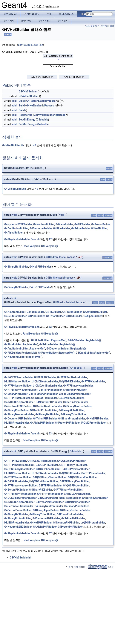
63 (50, 433)
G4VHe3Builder (28, 91)
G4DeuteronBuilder (41, 228)
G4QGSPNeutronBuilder (76, 469)
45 (34, 145)
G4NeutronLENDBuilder (18, 406)
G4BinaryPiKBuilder (15, 393)
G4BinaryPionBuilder (16, 410)
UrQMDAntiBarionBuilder (47, 385)
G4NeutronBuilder (43, 224)
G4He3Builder (99, 228)
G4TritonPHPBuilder (45, 418)
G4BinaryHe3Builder (16, 266)
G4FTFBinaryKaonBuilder (78, 385)
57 (50, 533)
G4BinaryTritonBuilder (74, 414)
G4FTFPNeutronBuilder (18, 385)
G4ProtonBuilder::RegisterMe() (56, 352)
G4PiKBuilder (82, 224)
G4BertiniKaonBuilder (71, 397)
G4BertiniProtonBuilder (43, 410)
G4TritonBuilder (80, 228)
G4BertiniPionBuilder (75, 402)
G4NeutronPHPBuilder (49, 402)
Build (22, 100)
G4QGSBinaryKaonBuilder (19, 469)
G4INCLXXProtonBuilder (18, 377)
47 (50, 239)
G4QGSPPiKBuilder (47, 464)
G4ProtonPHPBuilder (67, 422)
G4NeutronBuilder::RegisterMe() (23, 356)
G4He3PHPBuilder (40, 266)
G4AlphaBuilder (13, 232)
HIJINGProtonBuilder (16, 422)
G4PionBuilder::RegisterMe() (21, 344)
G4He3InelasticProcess (40, 105)
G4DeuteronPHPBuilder (18, 418)
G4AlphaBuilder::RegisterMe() (48, 340)
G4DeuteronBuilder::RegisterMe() (66, 348)
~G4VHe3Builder (29, 96)
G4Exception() (49, 246)
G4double (42, 119)
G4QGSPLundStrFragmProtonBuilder (59, 497)
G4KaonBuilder (64, 224)
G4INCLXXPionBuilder (44, 397)
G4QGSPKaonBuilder (48, 469)
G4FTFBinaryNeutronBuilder (20, 389)
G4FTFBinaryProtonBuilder (75, 393)
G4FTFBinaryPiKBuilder (73, 464)
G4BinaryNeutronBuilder (77, 406)
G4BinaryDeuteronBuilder (19, 414)
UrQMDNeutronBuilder (45, 381)
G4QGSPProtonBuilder (76, 485)
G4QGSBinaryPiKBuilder (71, 460)
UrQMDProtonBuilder (93, 422)
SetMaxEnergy (27, 124)
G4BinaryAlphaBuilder (72, 410)
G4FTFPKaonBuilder (93, 381)
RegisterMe (25, 114)
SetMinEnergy (27, 119)
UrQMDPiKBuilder (69, 381)
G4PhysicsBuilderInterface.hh (21, 239)
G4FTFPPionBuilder (50, 389)
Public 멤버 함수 (92, 26)
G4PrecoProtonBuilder (70, 514)
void (14, 100)
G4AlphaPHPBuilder (42, 422)
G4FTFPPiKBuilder (45, 377)
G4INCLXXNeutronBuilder (19, 402)
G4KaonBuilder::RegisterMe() (93, 352)
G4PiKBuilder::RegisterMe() (20, 352)
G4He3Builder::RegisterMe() (84, 340)
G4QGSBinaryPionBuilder (83, 477)
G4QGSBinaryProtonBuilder (20, 497)
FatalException (31, 246)
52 (50, 326)
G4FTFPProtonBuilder (17, 397)
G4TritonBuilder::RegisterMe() (57, 344)
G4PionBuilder (61, 228)
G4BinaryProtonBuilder (71, 418)
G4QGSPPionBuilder (16, 481)
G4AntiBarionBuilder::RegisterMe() (24, 348)
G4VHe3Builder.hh (30, 45)
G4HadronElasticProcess (41, 100)
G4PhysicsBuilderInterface (49, 114)
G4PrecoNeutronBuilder (50, 501)
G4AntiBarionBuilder (16, 228)
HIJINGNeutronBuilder (17, 381)
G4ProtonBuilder (101, 224)
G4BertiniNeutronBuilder (47, 406)
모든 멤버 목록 (107, 26)
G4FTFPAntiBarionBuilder (72, 377)
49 (36, 188)
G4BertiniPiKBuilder (75, 389)
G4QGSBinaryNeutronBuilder (50, 477)
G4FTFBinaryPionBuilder (43, 393)
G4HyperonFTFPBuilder (18, 224)
